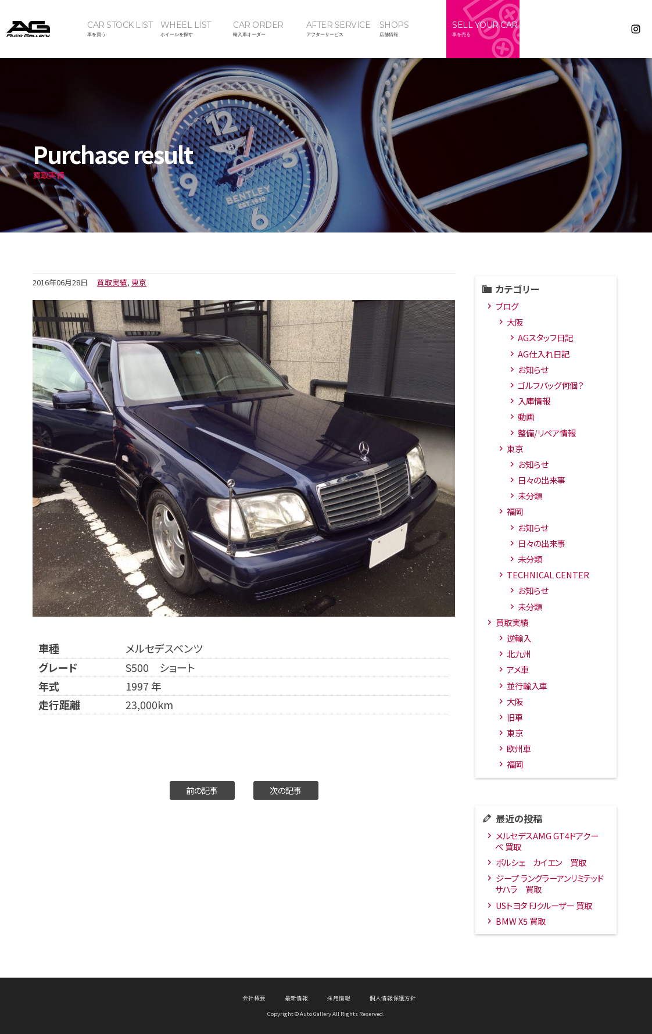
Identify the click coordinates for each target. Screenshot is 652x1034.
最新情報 (296, 998)
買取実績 (112, 282)
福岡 (515, 511)
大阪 (515, 321)
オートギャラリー (41, 29)
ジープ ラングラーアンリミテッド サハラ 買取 (549, 883)
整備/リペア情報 (547, 432)
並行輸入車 (527, 685)
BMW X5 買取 (521, 920)
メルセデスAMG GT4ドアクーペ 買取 (546, 841)
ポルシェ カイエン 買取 (541, 862)
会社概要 (254, 998)
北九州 (519, 653)
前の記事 (202, 790)
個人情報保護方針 (393, 998)
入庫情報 (534, 400)
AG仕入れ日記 (543, 353)
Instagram (635, 29)
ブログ (507, 306)
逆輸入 (519, 637)
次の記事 (286, 790)
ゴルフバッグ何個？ (550, 385)
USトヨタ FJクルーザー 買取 (544, 905)
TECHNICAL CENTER (548, 574)
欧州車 (519, 748)
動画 (526, 416)
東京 (138, 282)
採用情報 (338, 998)
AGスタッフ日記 (545, 337)
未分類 (530, 495)
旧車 (515, 716)
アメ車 (518, 669)
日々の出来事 (541, 479)
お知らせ (533, 369)
